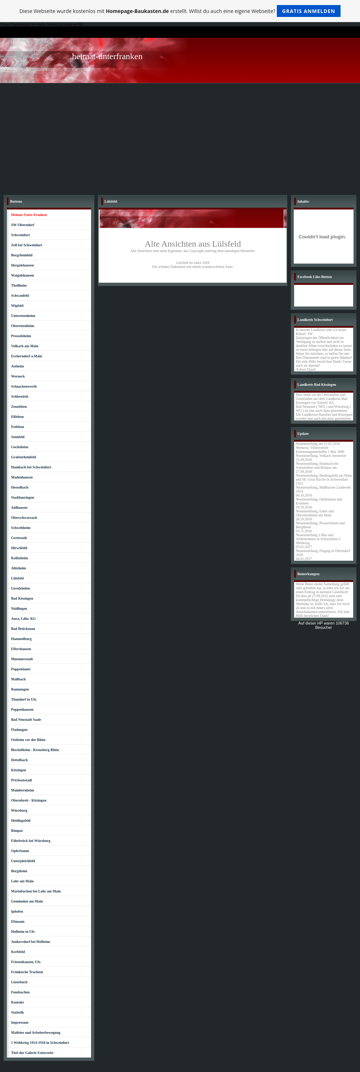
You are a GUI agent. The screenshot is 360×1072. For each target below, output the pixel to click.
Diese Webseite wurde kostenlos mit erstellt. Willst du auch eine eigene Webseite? (180, 11)
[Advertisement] (180, 137)
